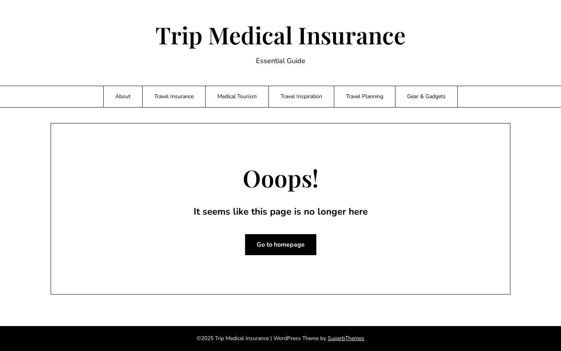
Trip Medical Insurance (280, 34)
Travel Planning (364, 96)
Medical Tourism (237, 96)
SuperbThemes (346, 338)
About (123, 96)
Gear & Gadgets (426, 96)
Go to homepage (281, 244)
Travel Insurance (174, 96)
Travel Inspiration (301, 96)
